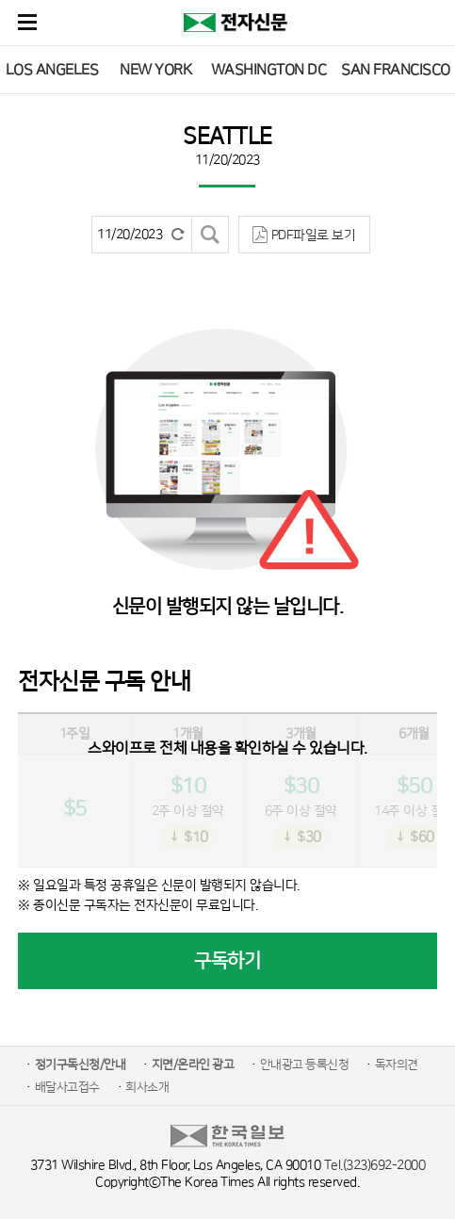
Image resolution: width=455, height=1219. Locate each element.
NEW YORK (155, 69)
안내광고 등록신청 (304, 1064)
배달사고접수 (67, 1087)
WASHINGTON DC (269, 69)
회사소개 (147, 1087)
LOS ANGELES (52, 69)
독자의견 (396, 1064)
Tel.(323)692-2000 (375, 1165)
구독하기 (227, 961)
